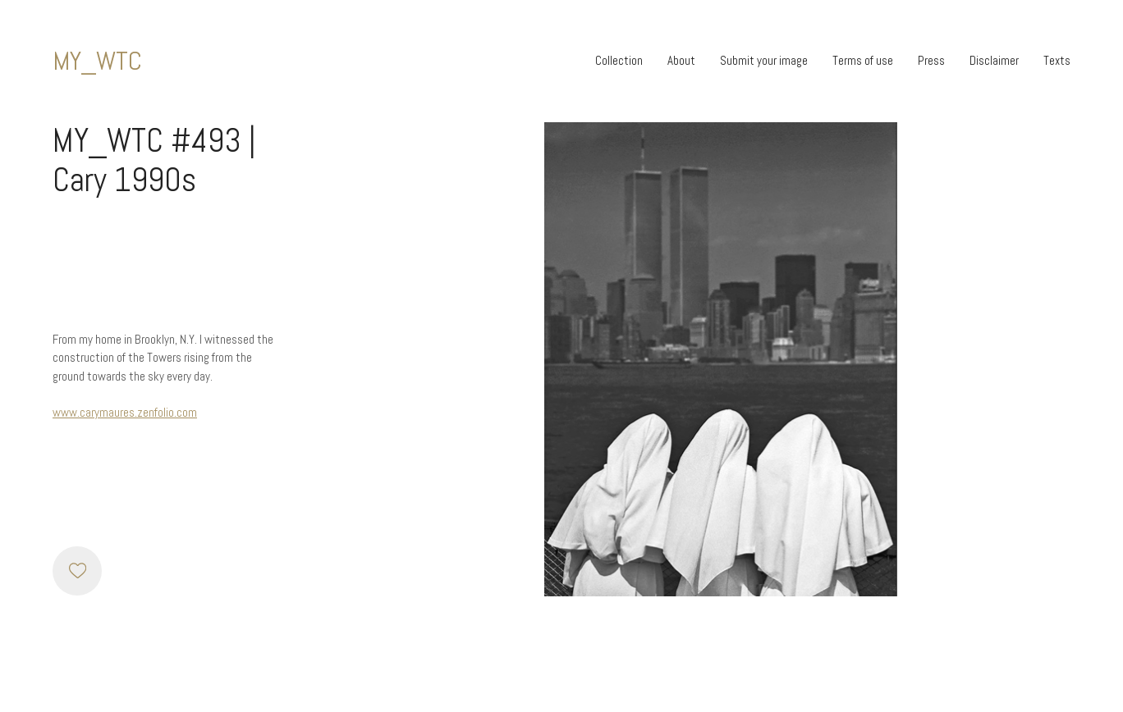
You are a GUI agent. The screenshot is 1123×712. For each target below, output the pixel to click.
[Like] (77, 571)
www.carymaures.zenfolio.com (125, 412)
